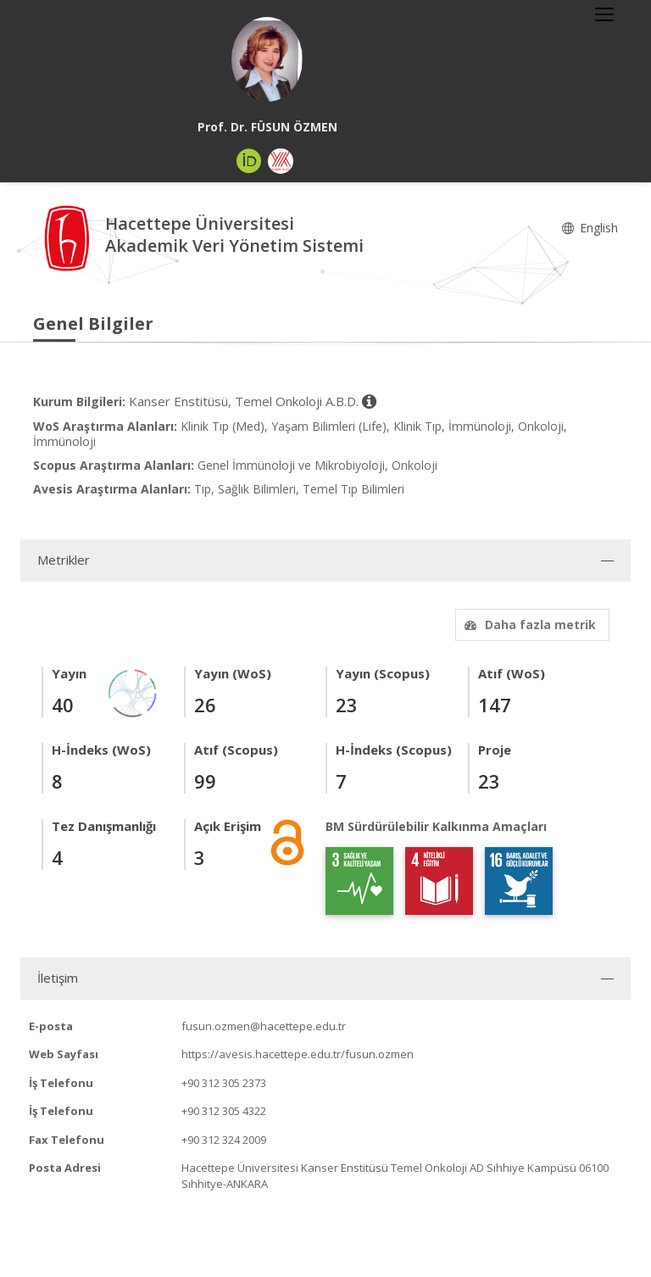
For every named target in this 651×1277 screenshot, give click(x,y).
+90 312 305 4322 (223, 1110)
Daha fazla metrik (528, 624)
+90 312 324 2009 (223, 1139)
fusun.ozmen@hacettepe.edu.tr (263, 1026)
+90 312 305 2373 (223, 1082)
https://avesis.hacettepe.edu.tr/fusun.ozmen (297, 1054)
